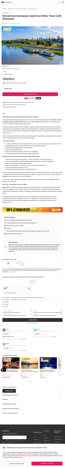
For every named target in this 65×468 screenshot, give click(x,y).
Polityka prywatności (26, 455)
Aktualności (36, 439)
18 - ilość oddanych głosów (22, 264)
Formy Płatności (48, 443)
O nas (34, 436)
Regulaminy (46, 440)
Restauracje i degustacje (20, 8)
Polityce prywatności (20, 442)
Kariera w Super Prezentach (37, 442)
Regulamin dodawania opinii (32, 323)
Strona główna (11, 8)
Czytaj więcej (12, 272)
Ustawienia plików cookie (16, 463)
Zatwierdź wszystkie (47, 463)
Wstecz (5, 8)
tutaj (20, 457)
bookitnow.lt (57, 442)
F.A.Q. (45, 435)
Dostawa (46, 438)
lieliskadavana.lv (58, 439)
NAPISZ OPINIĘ (32, 320)
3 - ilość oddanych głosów (13, 23)
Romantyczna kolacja (31, 8)
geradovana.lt (57, 436)
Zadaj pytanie (9, 391)
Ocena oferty (32, 281)
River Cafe (10, 13)
